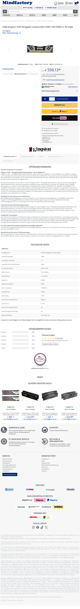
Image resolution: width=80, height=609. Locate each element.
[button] (5, 11)
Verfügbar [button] (11, 32)
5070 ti (32, 15)
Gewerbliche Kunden (9, 467)
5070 (65, 15)
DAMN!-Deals (51, 8)
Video (41, 156)
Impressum (45, 459)
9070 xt (20, 15)
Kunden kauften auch (55, 156)
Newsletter (6, 471)
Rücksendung (6, 461)
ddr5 (76, 15)
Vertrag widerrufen (10, 474)
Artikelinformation (9, 156)
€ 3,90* (55, 80)
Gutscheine (45, 469)
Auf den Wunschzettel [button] (59, 124)
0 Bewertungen (8, 69)
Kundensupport (7, 469)
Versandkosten (59, 74)
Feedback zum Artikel (49, 131)
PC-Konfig (28, 8)
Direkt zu (59, 111)
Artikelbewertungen (27, 156)
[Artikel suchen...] (41, 11)
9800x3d (6, 15)
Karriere (44, 471)
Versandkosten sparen (50, 128)
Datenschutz (46, 463)
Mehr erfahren (73, 87)
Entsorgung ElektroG (9, 465)
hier (61, 597)
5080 (44, 15)
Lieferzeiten (6, 463)
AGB (43, 461)
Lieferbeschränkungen (49, 76)
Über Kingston (8, 161)
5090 (54, 15)
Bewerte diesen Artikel (50, 344)
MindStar (38, 8)
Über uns (45, 467)
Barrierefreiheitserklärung (50, 465)
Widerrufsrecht (7, 459)
